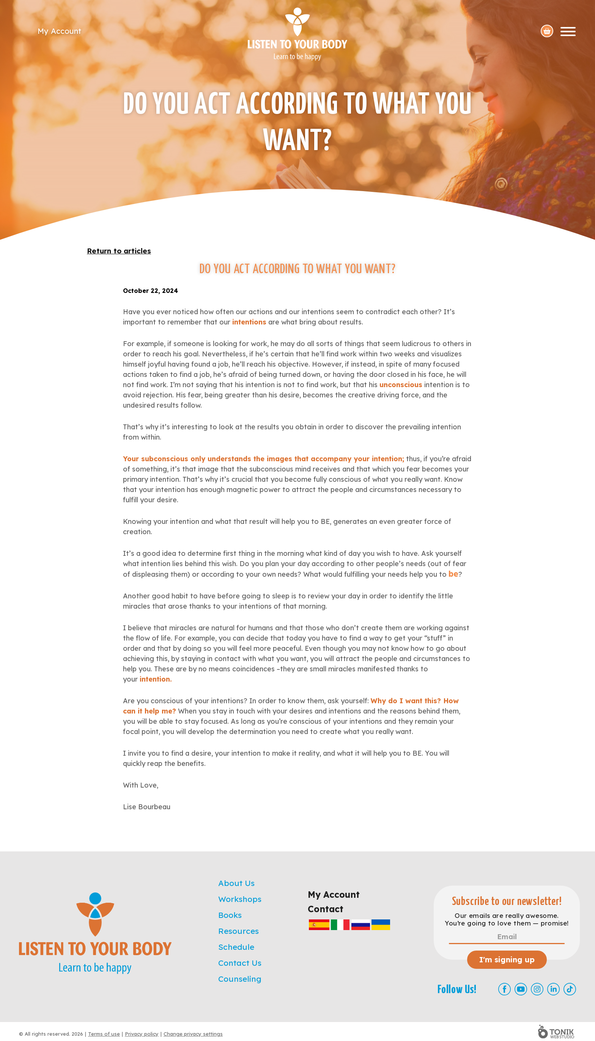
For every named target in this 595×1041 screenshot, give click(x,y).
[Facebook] (504, 989)
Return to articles (119, 250)
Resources (238, 931)
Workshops (239, 899)
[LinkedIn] (553, 989)
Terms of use (104, 1034)
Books (230, 915)
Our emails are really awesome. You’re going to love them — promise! (506, 919)
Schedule (236, 947)
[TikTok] (570, 989)
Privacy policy (142, 1034)
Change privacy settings (193, 1034)
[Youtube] (521, 989)
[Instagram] (537, 989)
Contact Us (239, 963)
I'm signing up (507, 959)
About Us (236, 883)
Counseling (239, 979)
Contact (325, 908)
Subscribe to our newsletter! (507, 901)
